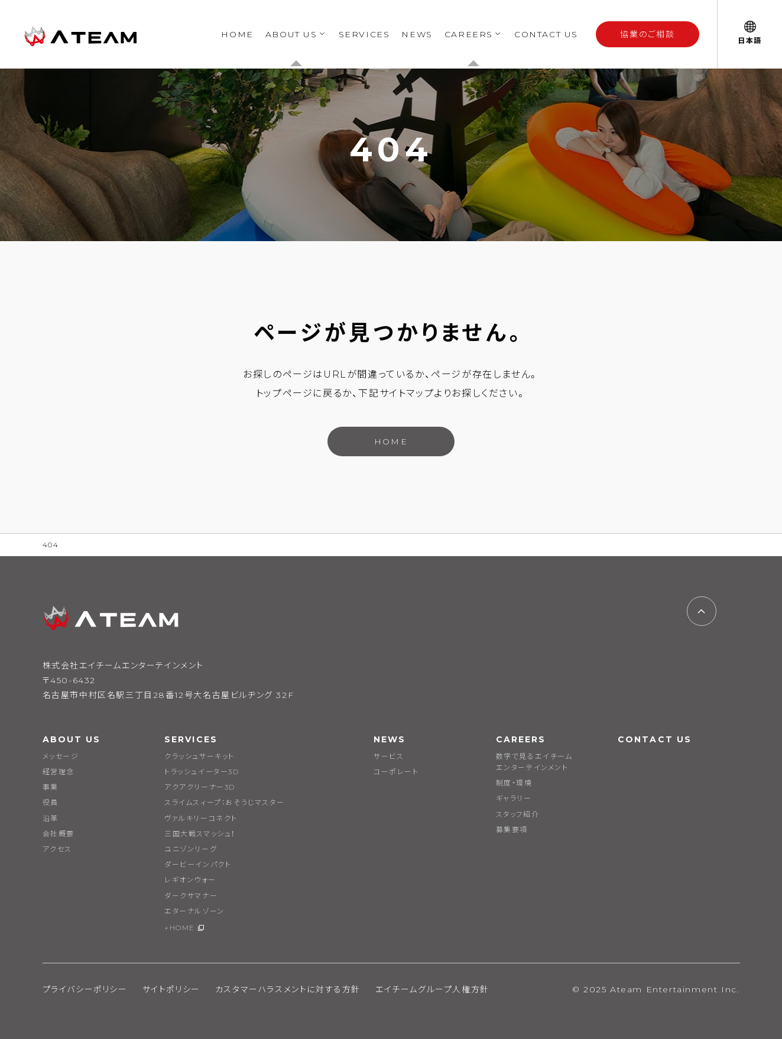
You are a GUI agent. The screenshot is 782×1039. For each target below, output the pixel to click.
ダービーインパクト (197, 864)
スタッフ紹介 (518, 814)
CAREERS (468, 34)
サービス (389, 756)
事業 (51, 787)
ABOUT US (291, 34)
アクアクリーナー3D (199, 787)
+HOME (179, 927)
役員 (51, 802)
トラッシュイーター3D (201, 771)
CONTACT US (546, 34)
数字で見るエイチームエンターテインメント (534, 762)
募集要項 (512, 829)
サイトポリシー (171, 989)
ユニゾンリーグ (190, 849)
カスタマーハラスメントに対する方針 (288, 989)
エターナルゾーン (194, 911)
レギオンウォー (190, 879)
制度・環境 (514, 782)
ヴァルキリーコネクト (201, 818)
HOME (237, 34)
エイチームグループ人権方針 (432, 989)
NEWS (416, 34)
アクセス (57, 849)
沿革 (51, 818)
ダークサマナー (191, 895)
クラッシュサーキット (199, 756)
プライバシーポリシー (85, 989)
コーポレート (396, 771)
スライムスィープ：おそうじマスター (224, 802)
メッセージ (61, 756)
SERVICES (364, 34)
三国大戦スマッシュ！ (199, 833)
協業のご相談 (648, 34)
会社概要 (58, 833)
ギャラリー (514, 798)
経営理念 (58, 771)
